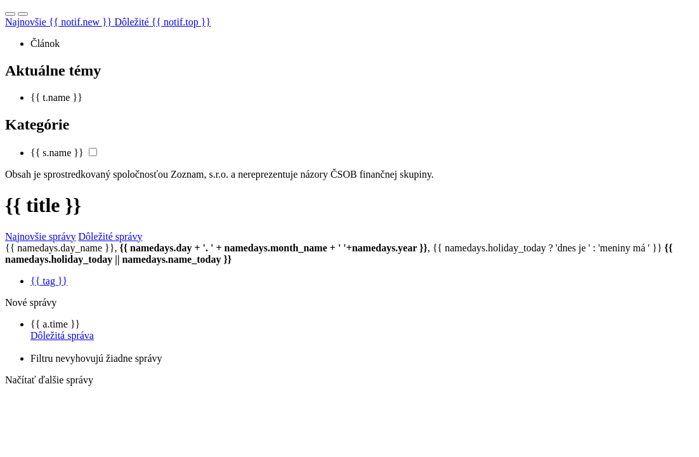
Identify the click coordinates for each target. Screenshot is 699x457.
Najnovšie (59, 22)
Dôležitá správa (62, 335)
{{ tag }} (48, 280)
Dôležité (162, 22)
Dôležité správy (111, 236)
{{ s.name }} (57, 152)
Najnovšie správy (40, 236)
